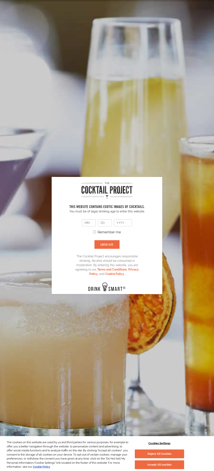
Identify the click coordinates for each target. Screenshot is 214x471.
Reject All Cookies (159, 453)
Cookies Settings (159, 443)
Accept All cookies (159, 464)
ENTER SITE (107, 244)
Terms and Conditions (112, 269)
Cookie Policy (114, 274)
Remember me (109, 232)
